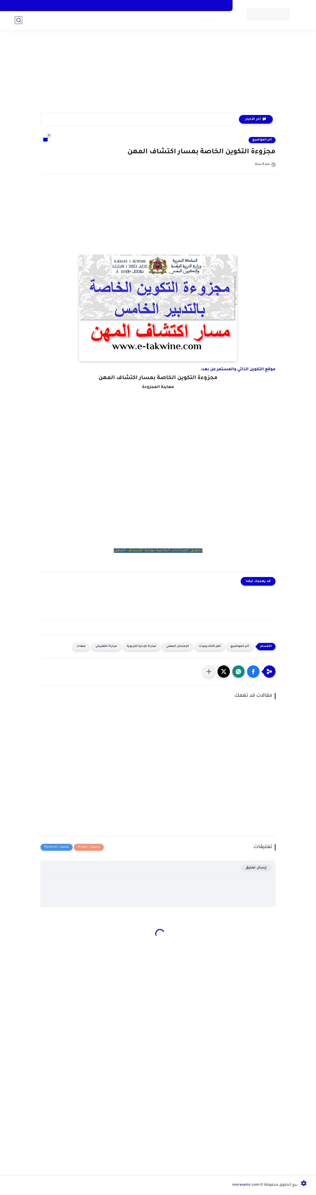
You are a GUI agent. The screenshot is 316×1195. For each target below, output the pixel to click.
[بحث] (18, 20)
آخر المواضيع (262, 140)
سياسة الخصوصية (195, 5)
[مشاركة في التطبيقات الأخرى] (209, 671)
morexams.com (245, 1185)
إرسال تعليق (256, 868)
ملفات (81, 646)
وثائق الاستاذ (162, 20)
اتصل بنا (221, 5)
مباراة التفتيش (106, 646)
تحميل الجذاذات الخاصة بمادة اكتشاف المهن (158, 550)
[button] (253, 671)
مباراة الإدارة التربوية (141, 646)
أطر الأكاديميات (210, 646)
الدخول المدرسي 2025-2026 (202, 20)
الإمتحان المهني (177, 646)
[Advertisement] (158, 74)
